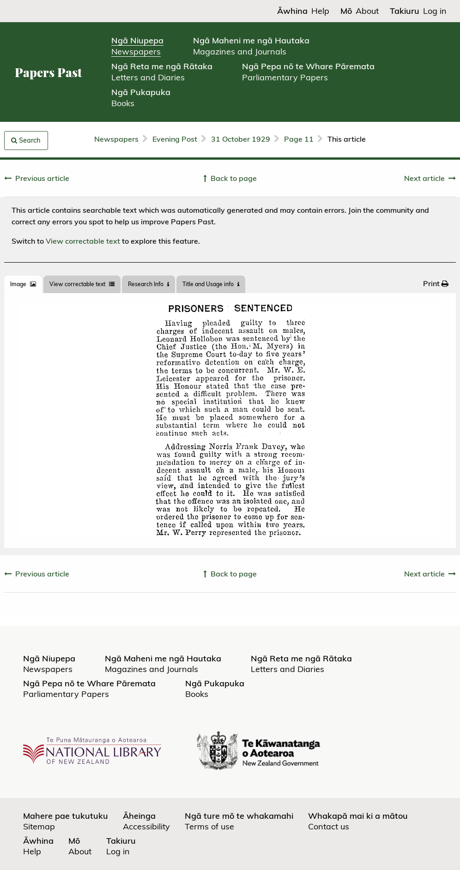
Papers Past (48, 72)
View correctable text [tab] (82, 284)
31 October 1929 (240, 139)
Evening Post (174, 139)
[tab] (23, 284)
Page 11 (299, 139)
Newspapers (116, 139)
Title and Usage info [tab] (210, 284)
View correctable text (83, 241)
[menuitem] (436, 283)
